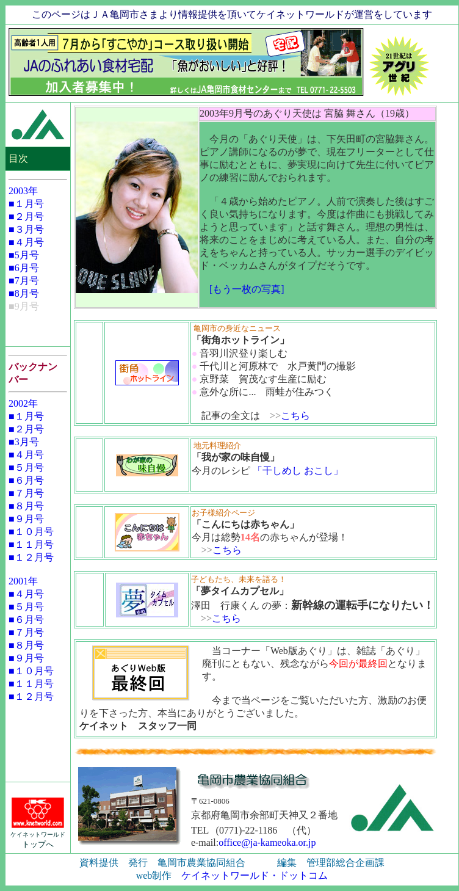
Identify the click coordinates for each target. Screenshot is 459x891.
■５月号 (26, 467)
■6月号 (24, 268)
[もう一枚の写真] (246, 289)
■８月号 (26, 506)
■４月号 (26, 242)
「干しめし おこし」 (298, 470)
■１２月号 (31, 557)
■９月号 (26, 519)
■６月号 (26, 480)
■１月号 (26, 203)
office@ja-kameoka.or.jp (267, 842)
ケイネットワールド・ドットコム (254, 875)
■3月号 (24, 442)
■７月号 (26, 493)
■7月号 (24, 280)
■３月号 (26, 229)
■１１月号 (31, 544)
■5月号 (24, 255)
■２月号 (26, 216)
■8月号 (24, 293)
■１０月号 (31, 531)
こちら (295, 415)
